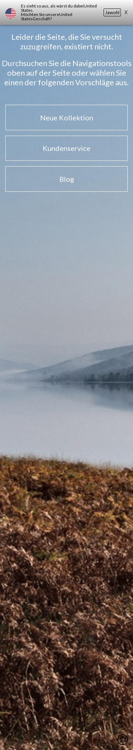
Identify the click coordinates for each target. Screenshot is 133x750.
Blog (66, 179)
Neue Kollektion (66, 117)
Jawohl (112, 12)
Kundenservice (66, 148)
